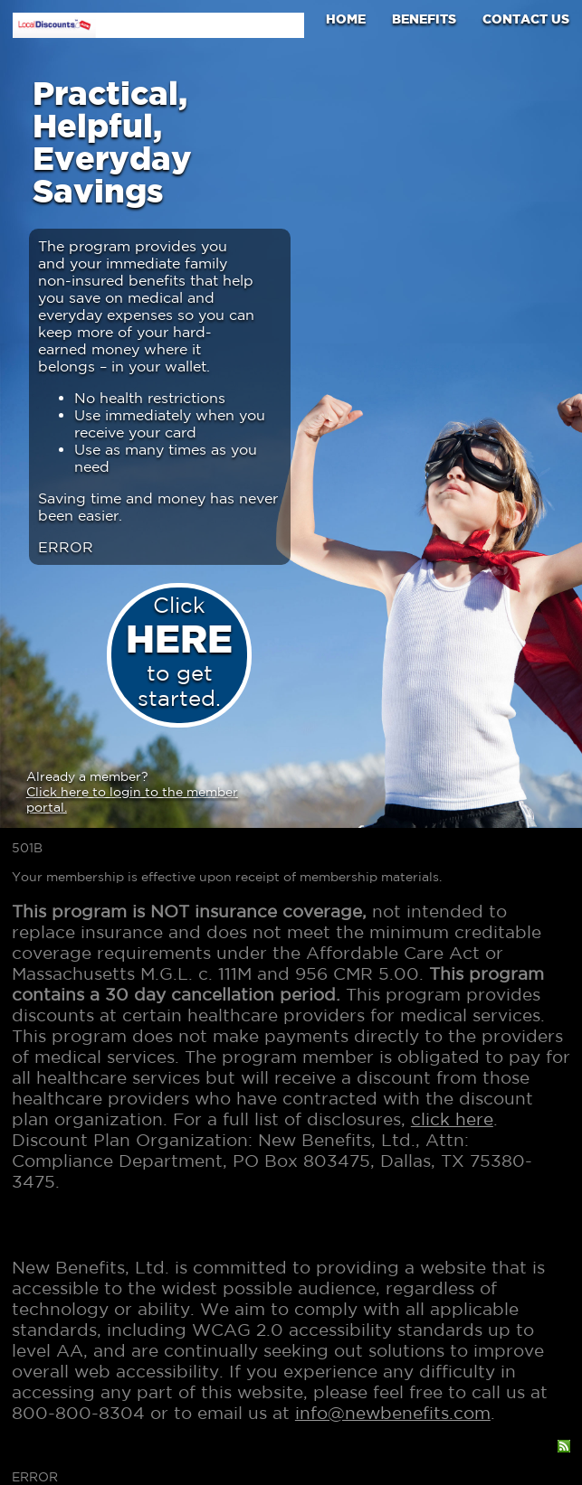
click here (452, 1119)
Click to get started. (179, 651)
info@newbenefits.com (393, 1413)
